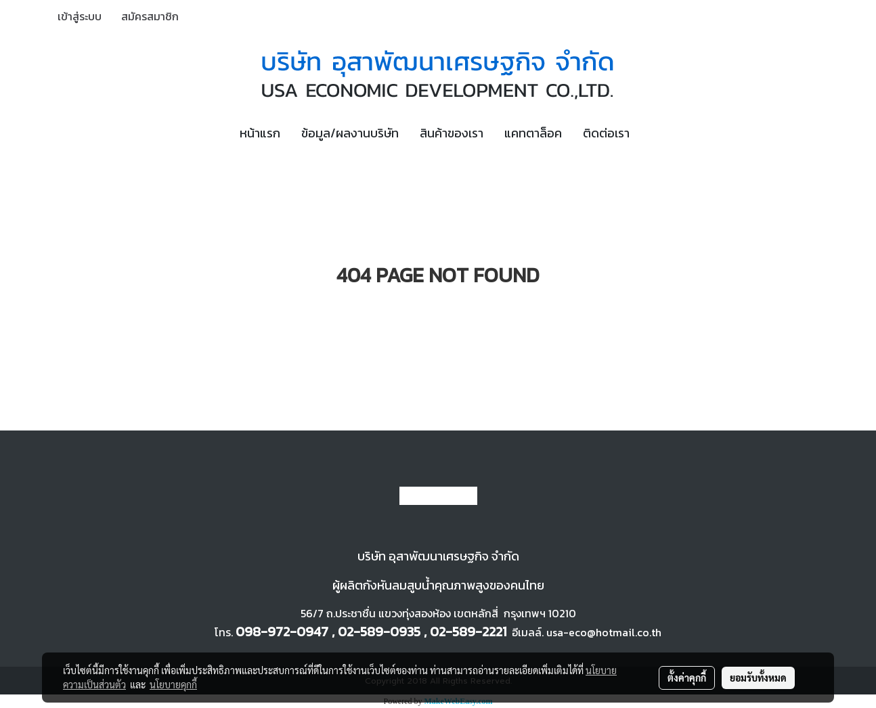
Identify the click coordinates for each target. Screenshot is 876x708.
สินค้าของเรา (451, 133)
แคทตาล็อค (533, 133)
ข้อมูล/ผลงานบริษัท (350, 133)
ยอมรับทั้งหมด (758, 677)
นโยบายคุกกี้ (173, 684)
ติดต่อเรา (606, 133)
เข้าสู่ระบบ (80, 16)
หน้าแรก (260, 133)
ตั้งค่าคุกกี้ (686, 677)
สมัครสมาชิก (150, 16)
